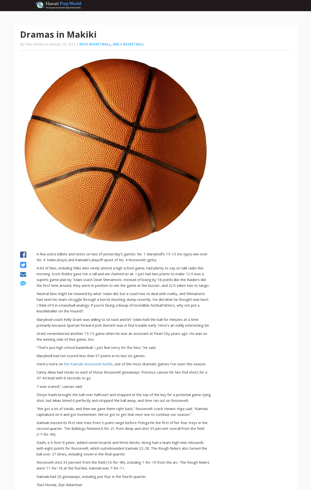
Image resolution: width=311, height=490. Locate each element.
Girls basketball (128, 44)
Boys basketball (95, 44)
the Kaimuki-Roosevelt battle (88, 363)
